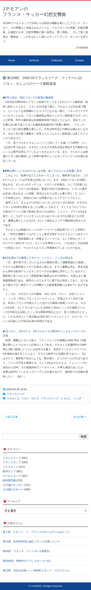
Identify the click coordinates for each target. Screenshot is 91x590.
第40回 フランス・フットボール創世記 (26, 551)
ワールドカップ (12, 475)
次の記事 (79, 416)
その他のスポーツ (13, 489)
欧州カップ (9, 471)
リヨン (25, 398)
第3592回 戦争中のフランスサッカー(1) (26, 560)
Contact (79, 60)
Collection (56, 60)
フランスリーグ (16, 393)
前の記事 (11, 416)
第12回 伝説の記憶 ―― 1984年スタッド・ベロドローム (36, 570)
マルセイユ (13, 398)
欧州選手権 (9, 480)
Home (11, 60)
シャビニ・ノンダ (71, 398)
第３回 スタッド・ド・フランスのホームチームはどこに (36, 531)
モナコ (35, 398)
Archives (34, 60)
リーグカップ (10, 466)
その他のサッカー (13, 484)
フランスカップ (12, 462)
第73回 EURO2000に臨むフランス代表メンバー (31, 541)
